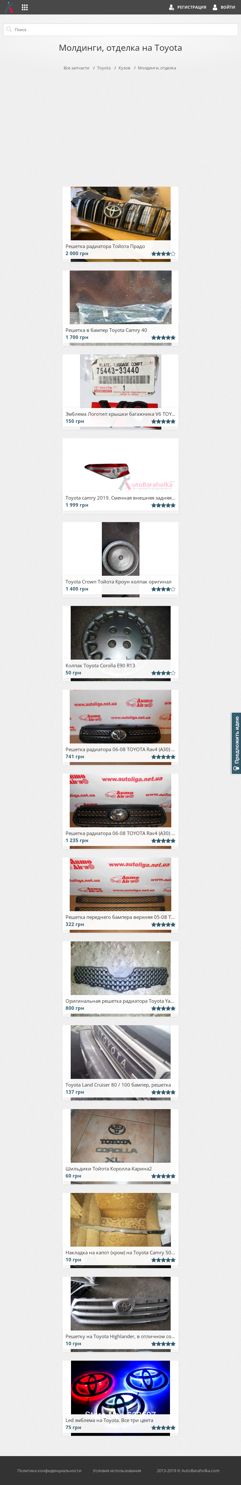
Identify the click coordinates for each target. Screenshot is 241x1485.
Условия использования (117, 1470)
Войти (228, 7)
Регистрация (191, 7)
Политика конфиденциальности (49, 1470)
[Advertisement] (120, 127)
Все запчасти (76, 68)
